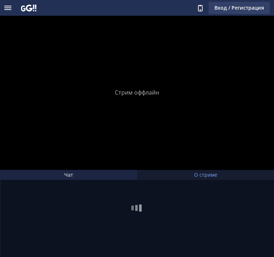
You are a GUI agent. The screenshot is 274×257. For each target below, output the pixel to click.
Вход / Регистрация (239, 7)
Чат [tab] (68, 174)
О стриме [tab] (205, 174)
